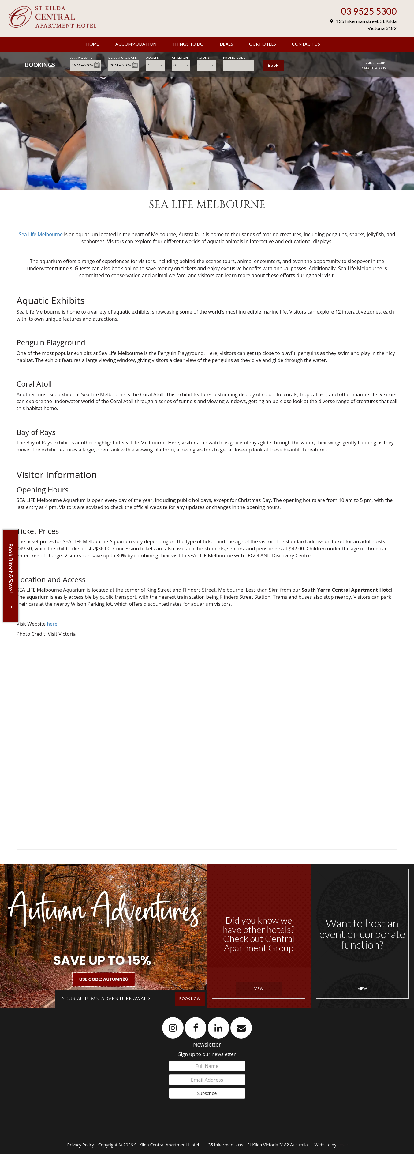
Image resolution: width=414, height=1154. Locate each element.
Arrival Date (81, 57)
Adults (152, 57)
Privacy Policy (81, 1145)
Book (273, 65)
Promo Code (234, 57)
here (52, 623)
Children (180, 57)
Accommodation (135, 44)
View (258, 988)
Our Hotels (262, 44)
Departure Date (122, 57)
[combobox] (155, 65)
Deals (226, 44)
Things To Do (188, 44)
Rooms (203, 57)
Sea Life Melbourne (41, 234)
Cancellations (374, 68)
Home (92, 44)
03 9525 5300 (369, 11)
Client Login (376, 62)
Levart (344, 1145)
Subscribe (207, 1093)
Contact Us (306, 44)
